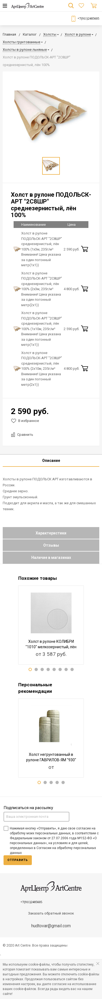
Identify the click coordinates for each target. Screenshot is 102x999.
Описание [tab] (51, 460)
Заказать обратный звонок (51, 913)
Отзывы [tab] (51, 545)
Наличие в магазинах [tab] (51, 557)
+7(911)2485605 (88, 18)
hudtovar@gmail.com (51, 925)
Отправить (17, 860)
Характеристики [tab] (51, 533)
